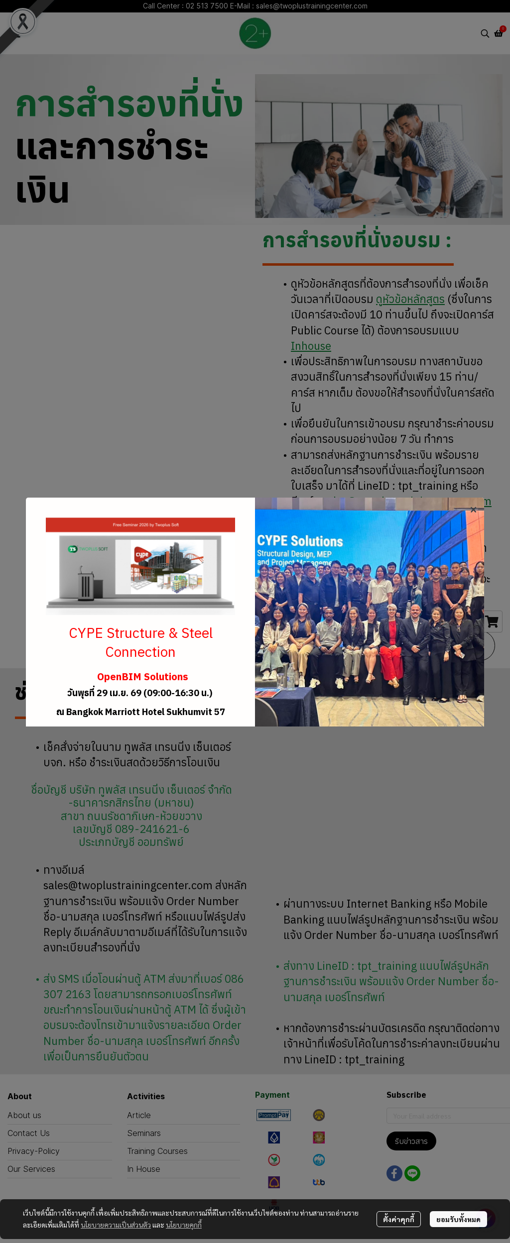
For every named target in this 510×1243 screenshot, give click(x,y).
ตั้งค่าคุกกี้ (398, 1219)
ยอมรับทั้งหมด (458, 1219)
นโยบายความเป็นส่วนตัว (116, 1224)
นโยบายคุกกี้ (184, 1224)
